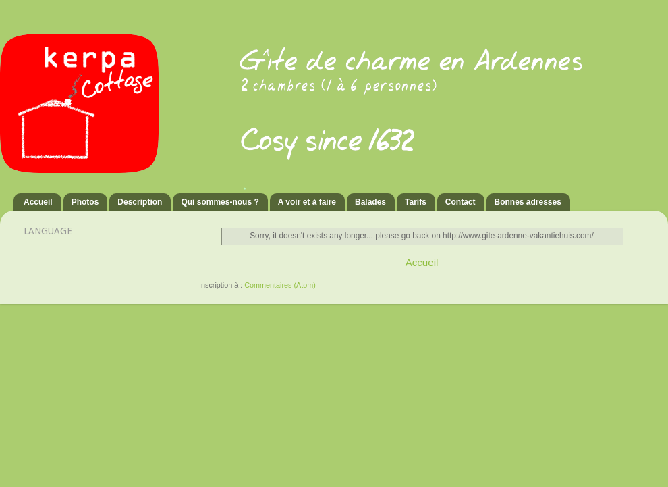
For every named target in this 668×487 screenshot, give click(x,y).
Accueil (38, 202)
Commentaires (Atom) (280, 285)
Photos (85, 202)
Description (139, 202)
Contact (460, 202)
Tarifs (415, 202)
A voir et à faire (307, 202)
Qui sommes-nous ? (219, 202)
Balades (370, 202)
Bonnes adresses (528, 202)
